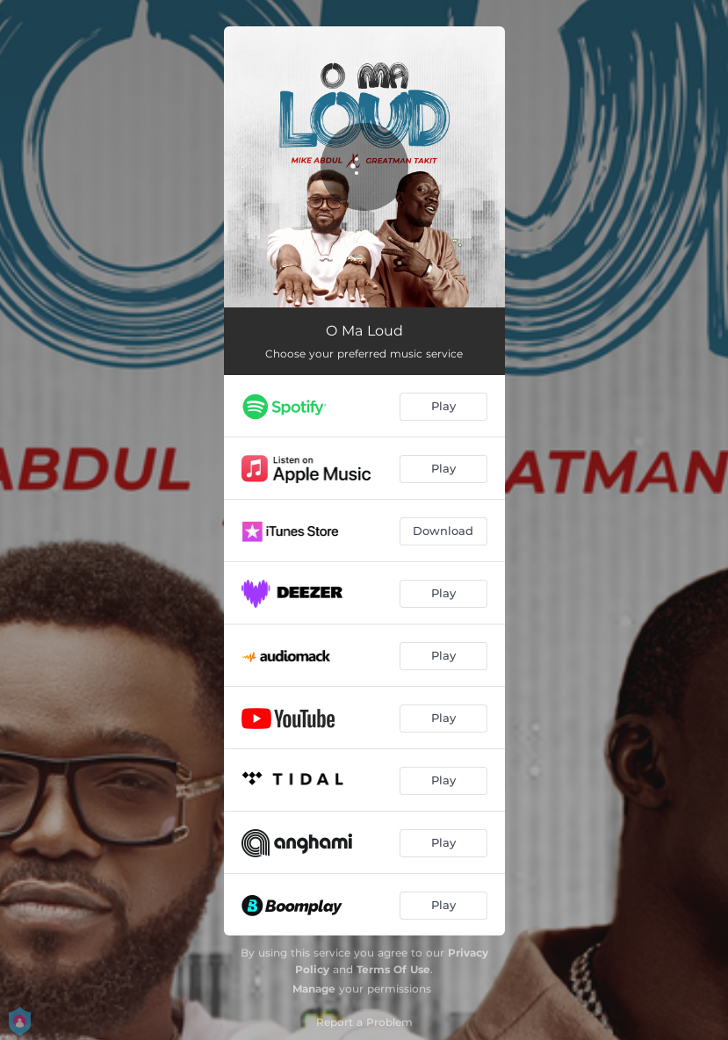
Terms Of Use (393, 969)
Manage (313, 988)
